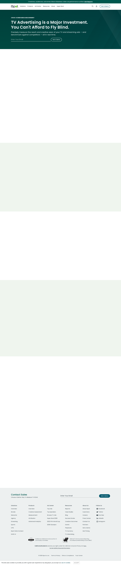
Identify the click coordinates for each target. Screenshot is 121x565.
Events (67, 525)
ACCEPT (76, 563)
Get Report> (88, 2)
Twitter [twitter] (99, 512)
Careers (85, 515)
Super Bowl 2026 (52, 518)
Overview (14, 509)
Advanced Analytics (35, 521)
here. (85, 546)
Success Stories (70, 518)
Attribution (32, 518)
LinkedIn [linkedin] (100, 518)
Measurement (33, 515)
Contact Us (86, 521)
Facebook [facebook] (100, 509)
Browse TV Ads (51, 515)
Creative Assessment (35, 512)
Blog (66, 515)
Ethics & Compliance (68, 555)
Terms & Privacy (55, 555)
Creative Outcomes (71, 521)
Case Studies (69, 512)
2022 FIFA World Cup (53, 521)
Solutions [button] (23, 6)
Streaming (14, 521)
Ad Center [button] (38, 6)
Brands (13, 512)
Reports (67, 509)
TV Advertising (69, 534)
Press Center (87, 518)
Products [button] (30, 6)
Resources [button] (46, 6)
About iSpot (86, 509)
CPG (12, 528)
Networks (14, 515)
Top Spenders (51, 512)
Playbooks (68, 528)
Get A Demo (105, 6)
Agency (13, 518)
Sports (13, 525)
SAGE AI (13, 534)
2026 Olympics (51, 525)
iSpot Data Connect (17, 531)
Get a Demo (86, 528)
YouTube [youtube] (100, 515)
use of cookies (65, 563)
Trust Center (79, 555)
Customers (86, 512)
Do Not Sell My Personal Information (60, 548)
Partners (85, 525)
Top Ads (49, 509)
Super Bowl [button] (60, 6)
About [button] (53, 6)
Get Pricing (86, 531)
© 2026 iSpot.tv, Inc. (44, 555)
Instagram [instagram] (100, 521)
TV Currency (69, 531)
